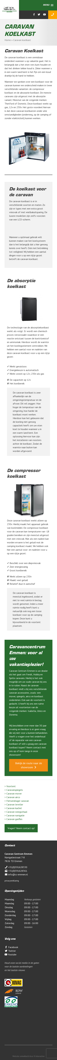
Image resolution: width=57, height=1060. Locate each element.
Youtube (10, 954)
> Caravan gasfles (13, 819)
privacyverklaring (12, 880)
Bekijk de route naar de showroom (28, 765)
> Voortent (10, 786)
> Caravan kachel (13, 808)
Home (8, 40)
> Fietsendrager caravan (17, 800)
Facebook (11, 947)
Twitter (10, 950)
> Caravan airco (12, 797)
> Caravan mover (13, 793)
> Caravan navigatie (14, 815)
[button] (46, 5)
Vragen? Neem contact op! (21, 828)
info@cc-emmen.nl (16, 874)
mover (12, 696)
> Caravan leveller (14, 804)
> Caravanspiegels (14, 789)
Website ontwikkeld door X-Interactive (28, 1056)
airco (28, 696)
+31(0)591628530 (16, 867)
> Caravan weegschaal (16, 811)
